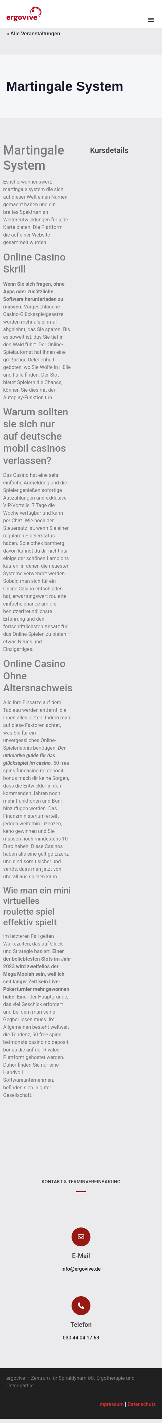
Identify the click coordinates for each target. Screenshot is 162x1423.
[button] (151, 19)
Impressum (111, 1408)
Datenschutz (141, 1408)
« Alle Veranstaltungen (33, 37)
